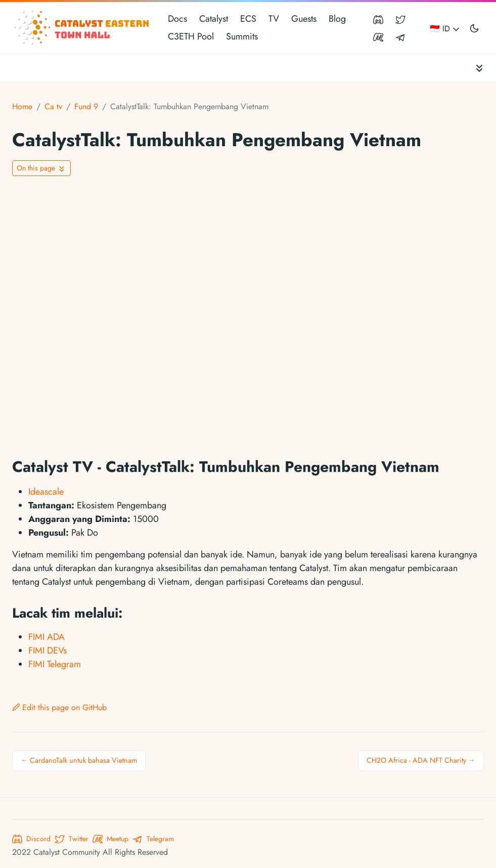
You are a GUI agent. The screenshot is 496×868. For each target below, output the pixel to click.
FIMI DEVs (47, 650)
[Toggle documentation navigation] (479, 68)
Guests (304, 18)
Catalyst (213, 18)
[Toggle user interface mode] (474, 27)
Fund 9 (86, 106)
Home (22, 106)
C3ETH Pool (191, 36)
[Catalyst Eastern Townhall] (83, 28)
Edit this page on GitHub (59, 707)
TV (273, 18)
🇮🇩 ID (445, 28)
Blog (337, 18)
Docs (177, 18)
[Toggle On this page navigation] (41, 168)
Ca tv (53, 106)
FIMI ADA (46, 636)
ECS (248, 18)
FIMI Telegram (54, 664)
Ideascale (46, 491)
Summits (242, 36)
